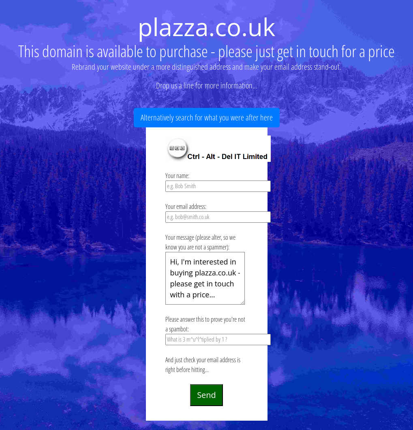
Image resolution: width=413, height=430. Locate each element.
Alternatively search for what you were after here (207, 117)
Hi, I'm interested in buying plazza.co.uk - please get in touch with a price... (205, 278)
